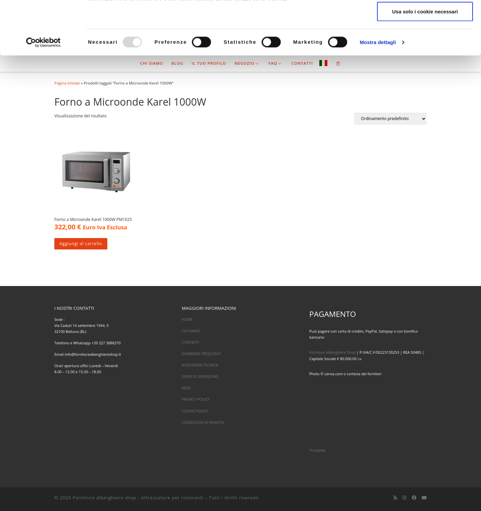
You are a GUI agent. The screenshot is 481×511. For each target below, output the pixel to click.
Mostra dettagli (378, 92)
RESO (186, 387)
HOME (187, 319)
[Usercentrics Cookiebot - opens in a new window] (43, 93)
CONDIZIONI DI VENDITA (203, 422)
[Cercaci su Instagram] (404, 497)
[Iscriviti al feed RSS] (395, 497)
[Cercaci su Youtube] (424, 497)
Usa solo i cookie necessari (425, 61)
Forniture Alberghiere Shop (332, 352)
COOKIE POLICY (195, 410)
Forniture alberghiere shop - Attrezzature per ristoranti (138, 498)
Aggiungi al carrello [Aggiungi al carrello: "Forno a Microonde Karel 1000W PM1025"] (80, 243)
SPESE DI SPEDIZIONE (200, 376)
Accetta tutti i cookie (425, 17)
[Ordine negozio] (390, 119)
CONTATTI (190, 342)
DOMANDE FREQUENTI (201, 353)
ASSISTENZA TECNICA (200, 364)
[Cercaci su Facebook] (414, 497)
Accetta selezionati (424, 40)
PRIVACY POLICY (196, 399)
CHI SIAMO (191, 330)
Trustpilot (317, 450)
